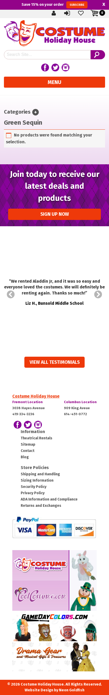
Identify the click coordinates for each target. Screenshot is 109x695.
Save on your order (54, 4)
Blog (25, 457)
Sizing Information (37, 480)
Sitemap (28, 444)
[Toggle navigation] (35, 112)
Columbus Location (80, 402)
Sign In (67, 13)
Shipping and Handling (40, 474)
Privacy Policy (33, 493)
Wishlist (81, 13)
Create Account (54, 13)
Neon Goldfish (71, 690)
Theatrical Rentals (36, 438)
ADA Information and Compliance (49, 499)
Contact (27, 451)
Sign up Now (54, 214)
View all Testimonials (55, 362)
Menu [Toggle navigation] (54, 82)
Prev (11, 294)
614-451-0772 (75, 414)
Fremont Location (27, 402)
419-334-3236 (23, 414)
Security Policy (33, 487)
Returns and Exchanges (41, 505)
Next (98, 294)
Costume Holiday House (35, 396)
